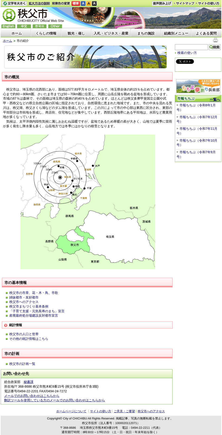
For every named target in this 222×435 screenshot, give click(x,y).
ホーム (16, 33)
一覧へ (215, 99)
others (55, 26)
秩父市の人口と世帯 (24, 334)
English (8, 26)
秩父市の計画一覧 (22, 364)
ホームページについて (71, 411)
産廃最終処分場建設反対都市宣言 (33, 315)
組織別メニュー (176, 33)
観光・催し (76, 33)
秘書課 (28, 382)
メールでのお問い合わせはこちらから (31, 396)
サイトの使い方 (208, 3)
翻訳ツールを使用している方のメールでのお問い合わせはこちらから (54, 400)
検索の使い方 (187, 53)
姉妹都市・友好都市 (24, 297)
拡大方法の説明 (39, 3)
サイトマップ (184, 3)
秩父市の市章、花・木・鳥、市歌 (33, 293)
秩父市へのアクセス (24, 302)
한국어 (39, 26)
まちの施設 (146, 33)
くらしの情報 (46, 33)
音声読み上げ (162, 3)
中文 (24, 26)
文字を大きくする (14, 3)
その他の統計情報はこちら (28, 339)
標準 (76, 3)
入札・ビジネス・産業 (111, 33)
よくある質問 (206, 33)
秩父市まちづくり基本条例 (28, 306)
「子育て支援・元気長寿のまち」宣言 (37, 311)
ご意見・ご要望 (124, 411)
